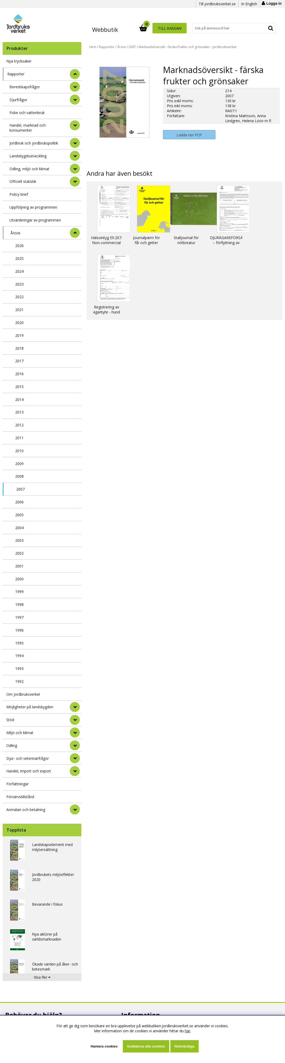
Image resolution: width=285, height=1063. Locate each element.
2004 (19, 527)
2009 (19, 463)
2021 (19, 309)
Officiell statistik (22, 181)
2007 (20, 489)
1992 (19, 681)
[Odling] (75, 745)
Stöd (10, 719)
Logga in (274, 3)
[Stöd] (75, 720)
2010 (19, 450)
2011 (19, 437)
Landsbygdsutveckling (27, 155)
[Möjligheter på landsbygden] (75, 707)
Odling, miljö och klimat (29, 168)
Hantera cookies (104, 1046)
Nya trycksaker (18, 61)
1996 (19, 630)
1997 (19, 617)
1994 (19, 655)
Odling (11, 745)
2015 (19, 386)
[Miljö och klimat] (75, 732)
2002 (19, 553)
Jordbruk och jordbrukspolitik (33, 143)
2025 (19, 258)
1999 (19, 591)
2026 (19, 245)
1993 (19, 668)
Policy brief (18, 194)
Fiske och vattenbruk (27, 112)
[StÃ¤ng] (75, 74)
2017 (19, 360)
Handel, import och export (28, 770)
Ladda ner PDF (189, 134)
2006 (19, 501)
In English (249, 3)
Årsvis (15, 232)
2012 (19, 424)
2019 (19, 335)
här (187, 1030)
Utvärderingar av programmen (35, 220)
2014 (19, 399)
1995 (19, 643)
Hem (92, 47)
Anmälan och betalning (25, 809)
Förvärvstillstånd (20, 796)
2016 (19, 373)
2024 (19, 271)
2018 (19, 348)
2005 (19, 514)
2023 (19, 284)
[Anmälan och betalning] (75, 809)
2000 (19, 578)
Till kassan (259, 28)
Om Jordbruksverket (23, 694)
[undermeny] (75, 86)
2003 (19, 540)
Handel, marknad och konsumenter (27, 128)
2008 (19, 476)
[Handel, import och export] (75, 771)
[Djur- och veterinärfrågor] (75, 758)
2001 (19, 566)
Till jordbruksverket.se (217, 3)
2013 (19, 412)
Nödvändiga (184, 1046)
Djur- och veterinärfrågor (27, 758)
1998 (19, 604)
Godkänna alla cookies (146, 1046)
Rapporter (15, 73)
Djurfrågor (18, 99)
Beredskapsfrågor (24, 86)
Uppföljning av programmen (33, 207)
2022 (19, 296)
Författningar (17, 783)
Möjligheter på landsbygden (29, 706)
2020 (19, 322)
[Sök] (166, 28)
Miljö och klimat (19, 732)
